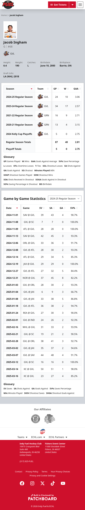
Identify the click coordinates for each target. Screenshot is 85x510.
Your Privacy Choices (60, 471)
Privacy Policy (32, 471)
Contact (18, 471)
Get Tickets (58, 4)
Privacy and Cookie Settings (42, 475)
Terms (44, 471)
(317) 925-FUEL (26, 461)
